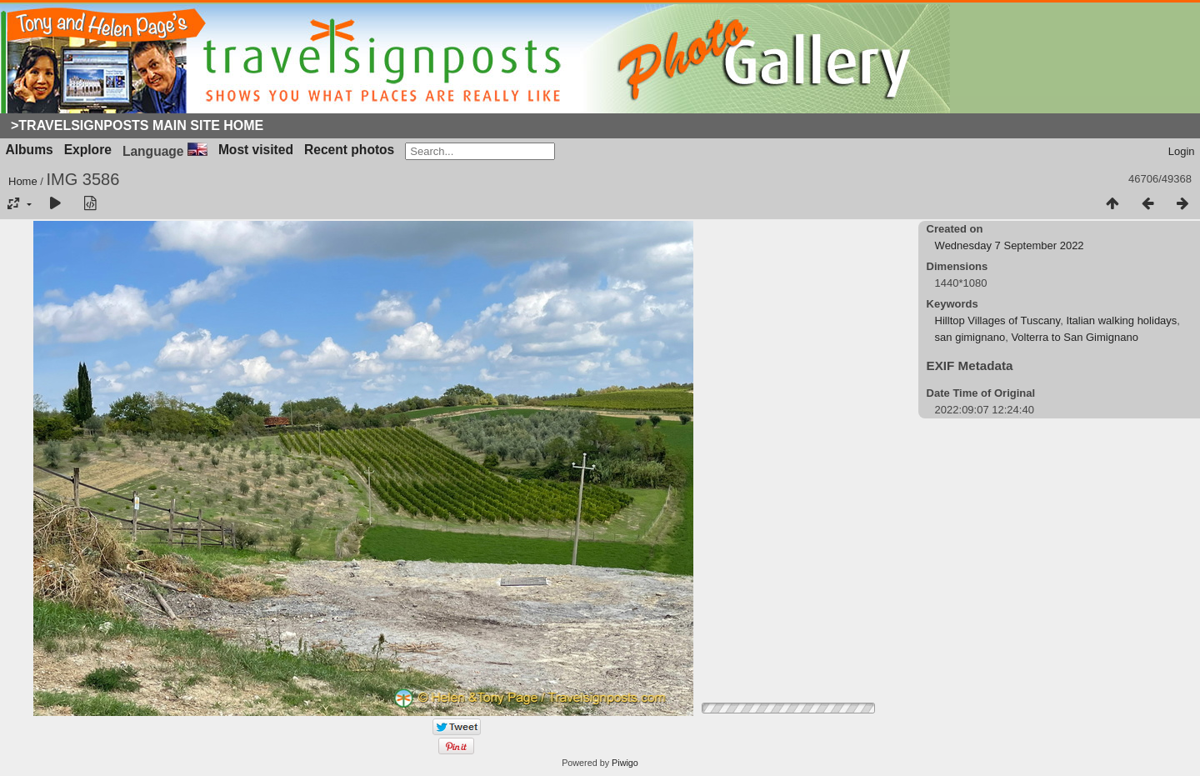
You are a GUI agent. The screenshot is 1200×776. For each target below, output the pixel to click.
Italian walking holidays (1121, 320)
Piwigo (625, 763)
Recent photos (349, 150)
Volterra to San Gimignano (1074, 337)
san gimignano (970, 337)
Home (23, 181)
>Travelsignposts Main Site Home (137, 125)
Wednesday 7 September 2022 (1009, 245)
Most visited (255, 150)
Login (1181, 151)
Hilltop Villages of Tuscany (998, 320)
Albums (29, 150)
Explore (88, 150)
